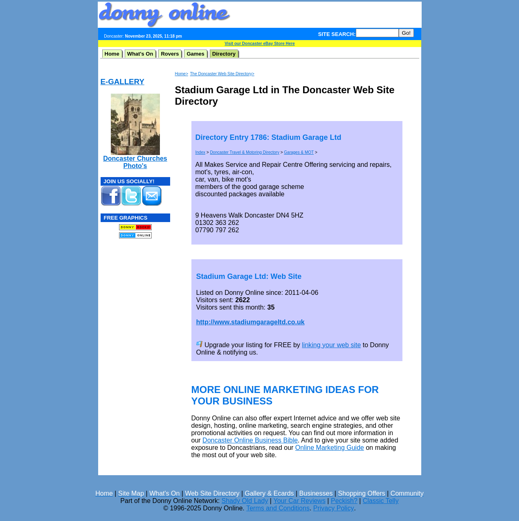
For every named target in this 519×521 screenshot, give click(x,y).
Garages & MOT (299, 152)
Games (195, 54)
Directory (224, 54)
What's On (140, 54)
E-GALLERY (122, 81)
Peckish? (344, 500)
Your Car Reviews (299, 500)
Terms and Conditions (278, 508)
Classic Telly (381, 500)
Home (112, 54)
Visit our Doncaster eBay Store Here (259, 43)
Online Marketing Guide (329, 447)
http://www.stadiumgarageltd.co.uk (250, 322)
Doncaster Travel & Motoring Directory (244, 152)
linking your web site (331, 344)
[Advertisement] (326, 14)
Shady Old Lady (245, 500)
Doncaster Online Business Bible (250, 440)
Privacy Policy (333, 508)
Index (200, 152)
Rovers (170, 54)
